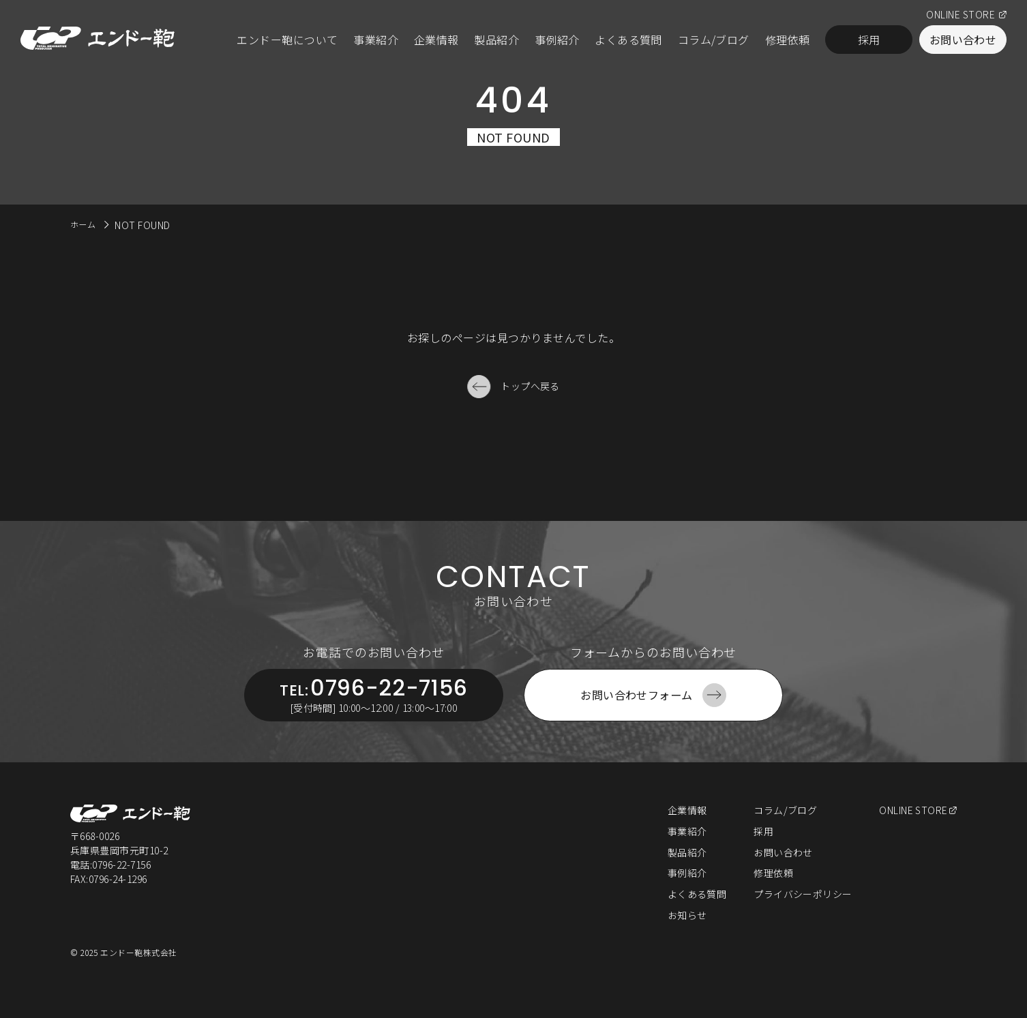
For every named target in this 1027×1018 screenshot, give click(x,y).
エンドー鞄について (287, 39)
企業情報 (436, 39)
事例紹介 (557, 39)
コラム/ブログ (713, 39)
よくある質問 (628, 39)
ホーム (85, 223)
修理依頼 (787, 39)
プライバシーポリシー (802, 912)
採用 (869, 39)
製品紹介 (496, 39)
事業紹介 (375, 39)
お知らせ (686, 933)
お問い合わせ (963, 39)
